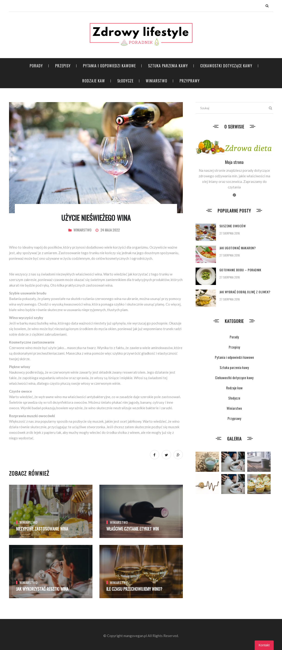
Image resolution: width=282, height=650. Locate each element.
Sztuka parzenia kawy (168, 66)
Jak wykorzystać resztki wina (42, 589)
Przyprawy (190, 81)
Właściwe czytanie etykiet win (132, 529)
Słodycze (125, 81)
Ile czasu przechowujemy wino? (134, 589)
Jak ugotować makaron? (237, 247)
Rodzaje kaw (93, 81)
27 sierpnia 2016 (229, 233)
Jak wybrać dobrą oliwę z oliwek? (244, 291)
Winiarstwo (156, 81)
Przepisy (63, 66)
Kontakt (264, 645)
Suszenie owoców (232, 225)
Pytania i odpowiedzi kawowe (109, 66)
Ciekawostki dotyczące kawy (226, 66)
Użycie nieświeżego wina (96, 217)
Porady (36, 66)
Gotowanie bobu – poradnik (240, 269)
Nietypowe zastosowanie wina (42, 529)
